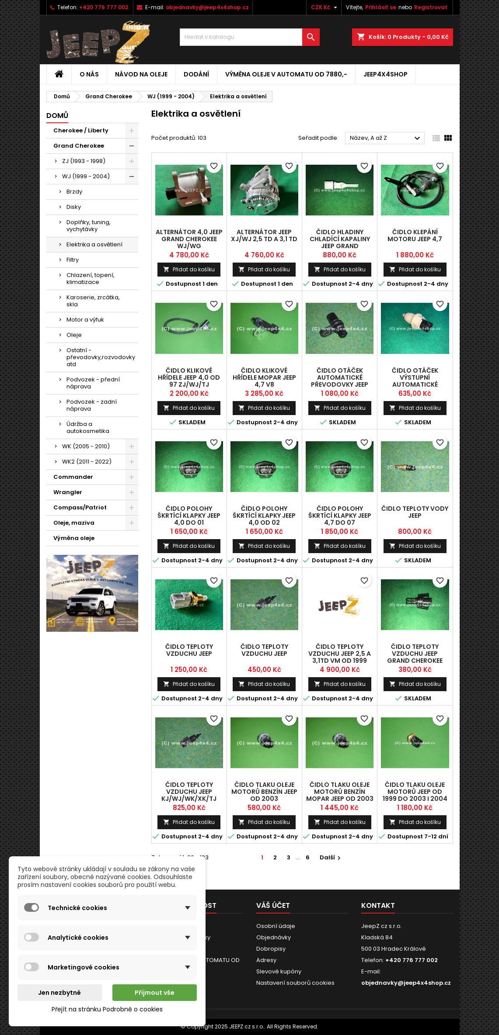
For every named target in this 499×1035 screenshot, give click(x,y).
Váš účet (273, 905)
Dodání (196, 74)
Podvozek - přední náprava (93, 383)
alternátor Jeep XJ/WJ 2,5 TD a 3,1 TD (264, 235)
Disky (73, 207)
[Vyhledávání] (250, 37)
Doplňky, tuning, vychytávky (88, 225)
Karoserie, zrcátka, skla (93, 300)
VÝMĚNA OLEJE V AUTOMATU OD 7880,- (286, 74)
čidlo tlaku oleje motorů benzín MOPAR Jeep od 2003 (339, 791)
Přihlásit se (380, 7)
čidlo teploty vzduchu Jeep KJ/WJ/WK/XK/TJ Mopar (188, 795)
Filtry (72, 260)
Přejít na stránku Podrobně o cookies (107, 1009)
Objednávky (273, 937)
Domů (57, 116)
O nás (89, 74)
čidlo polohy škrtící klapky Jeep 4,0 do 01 (188, 515)
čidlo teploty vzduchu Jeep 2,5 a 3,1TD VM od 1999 (339, 653)
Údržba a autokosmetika (87, 427)
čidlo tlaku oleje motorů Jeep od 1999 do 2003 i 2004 (415, 791)
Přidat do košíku (189, 269)
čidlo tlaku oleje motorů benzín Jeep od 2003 (264, 791)
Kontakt (378, 905)
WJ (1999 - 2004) (86, 176)
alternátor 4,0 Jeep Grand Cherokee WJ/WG (189, 239)
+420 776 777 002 (103, 7)
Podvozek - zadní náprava (91, 405)
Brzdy (74, 191)
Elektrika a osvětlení (94, 244)
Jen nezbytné (59, 992)
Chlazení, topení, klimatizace (90, 278)
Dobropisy (271, 949)
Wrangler (67, 492)
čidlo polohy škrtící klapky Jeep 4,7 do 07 (339, 515)
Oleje (74, 335)
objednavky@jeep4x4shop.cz (207, 7)
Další (331, 857)
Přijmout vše (154, 992)
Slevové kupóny (278, 971)
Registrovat (430, 7)
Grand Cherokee (78, 146)
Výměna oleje (73, 538)
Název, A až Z (386, 138)
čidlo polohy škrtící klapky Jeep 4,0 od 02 (264, 515)
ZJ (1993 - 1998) (83, 161)
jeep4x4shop (385, 74)
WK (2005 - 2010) (86, 446)
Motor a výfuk (85, 319)
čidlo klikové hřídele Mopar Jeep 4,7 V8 (264, 377)
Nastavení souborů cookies (295, 983)
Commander (73, 477)
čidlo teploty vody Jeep (414, 512)
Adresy (266, 960)
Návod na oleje (141, 74)
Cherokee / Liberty (80, 130)
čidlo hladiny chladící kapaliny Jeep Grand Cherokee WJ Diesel (339, 242)
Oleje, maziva (73, 523)
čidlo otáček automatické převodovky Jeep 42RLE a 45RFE (339, 381)
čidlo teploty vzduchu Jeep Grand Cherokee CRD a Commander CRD (415, 660)
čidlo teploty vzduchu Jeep (189, 650)
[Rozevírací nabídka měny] (325, 7)
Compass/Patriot (80, 507)
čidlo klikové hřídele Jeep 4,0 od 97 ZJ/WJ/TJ (189, 377)
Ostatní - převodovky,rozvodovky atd (100, 357)
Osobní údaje (275, 926)
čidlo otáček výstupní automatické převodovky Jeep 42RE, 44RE (414, 384)
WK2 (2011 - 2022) (87, 461)
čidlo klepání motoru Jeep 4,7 (414, 235)
